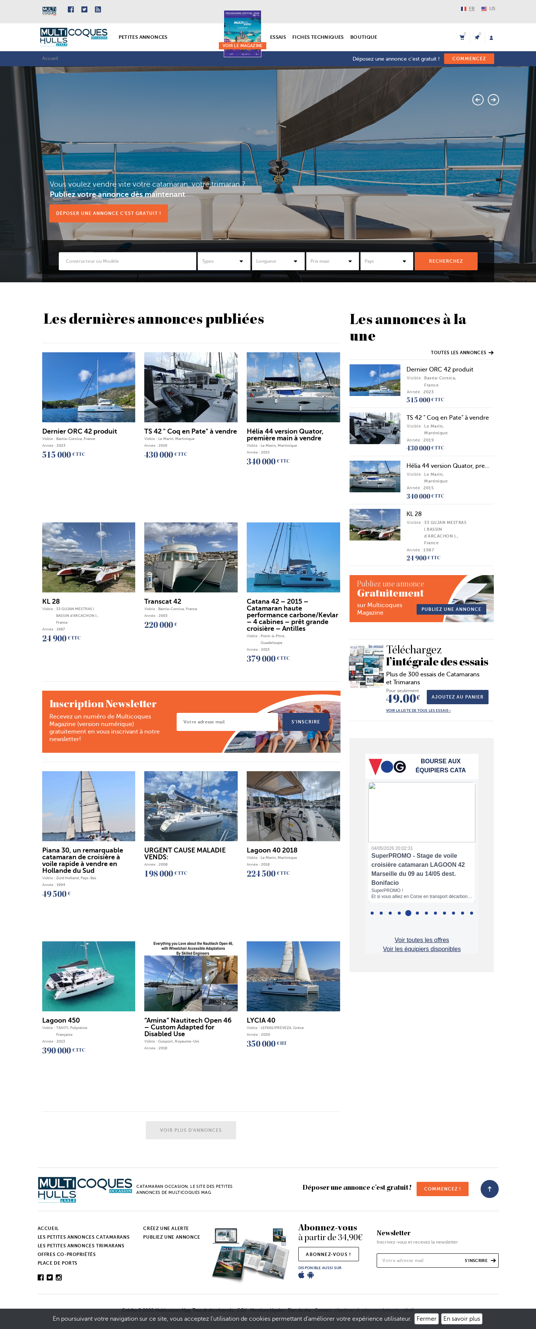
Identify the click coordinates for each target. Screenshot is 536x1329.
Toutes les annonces (462, 356)
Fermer (427, 1318)
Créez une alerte (166, 1232)
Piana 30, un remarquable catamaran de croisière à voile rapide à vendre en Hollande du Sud (82, 863)
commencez (469, 58)
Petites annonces (143, 37)
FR (468, 8)
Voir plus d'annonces (191, 1133)
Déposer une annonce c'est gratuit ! (108, 216)
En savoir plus (461, 1318)
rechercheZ (446, 264)
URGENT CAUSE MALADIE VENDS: (185, 856)
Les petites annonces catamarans (84, 1240)
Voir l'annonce (466, 204)
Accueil (50, 58)
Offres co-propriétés (67, 1257)
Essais (278, 37)
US (488, 8)
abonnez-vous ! (328, 1257)
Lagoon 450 (61, 1023)
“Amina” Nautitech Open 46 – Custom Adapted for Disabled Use (188, 1030)
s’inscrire (306, 725)
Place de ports (58, 1266)
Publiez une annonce (171, 1240)
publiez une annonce (451, 612)
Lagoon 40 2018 (272, 853)
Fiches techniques (318, 37)
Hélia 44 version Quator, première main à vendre (285, 438)
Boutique (363, 37)
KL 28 (414, 517)
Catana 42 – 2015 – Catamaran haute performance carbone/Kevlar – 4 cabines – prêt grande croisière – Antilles (292, 618)
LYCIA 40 (261, 1023)
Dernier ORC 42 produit (439, 373)
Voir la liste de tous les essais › (418, 714)
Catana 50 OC (346, 146)
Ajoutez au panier (458, 700)
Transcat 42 (162, 604)
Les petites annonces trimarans (81, 1249)
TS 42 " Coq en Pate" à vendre (447, 420)
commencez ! (442, 1192)
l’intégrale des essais (437, 660)
